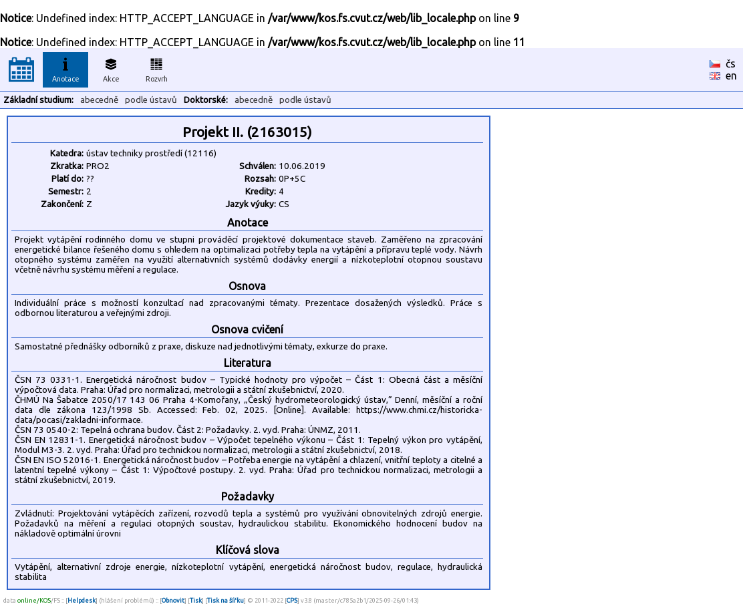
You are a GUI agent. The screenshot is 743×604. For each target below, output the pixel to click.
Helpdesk (81, 600)
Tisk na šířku (225, 600)
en (731, 75)
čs (731, 63)
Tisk (196, 600)
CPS (292, 600)
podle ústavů (151, 100)
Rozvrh (157, 68)
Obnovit (173, 600)
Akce (111, 68)
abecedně (99, 100)
